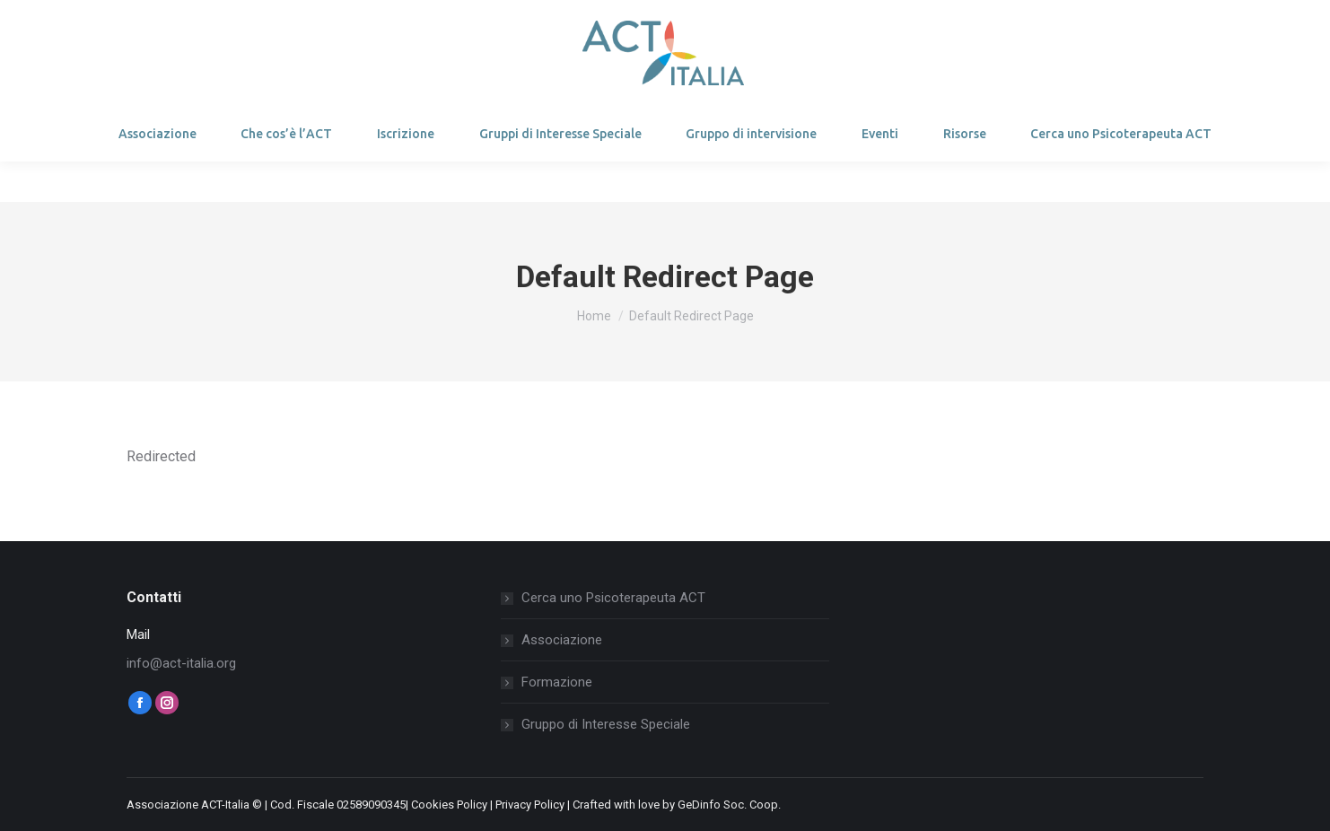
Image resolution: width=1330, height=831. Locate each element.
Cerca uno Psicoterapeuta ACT (613, 598)
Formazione (556, 682)
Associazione (561, 640)
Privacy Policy (529, 804)
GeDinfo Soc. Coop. (729, 804)
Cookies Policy (449, 804)
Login (168, 20)
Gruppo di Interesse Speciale (605, 724)
